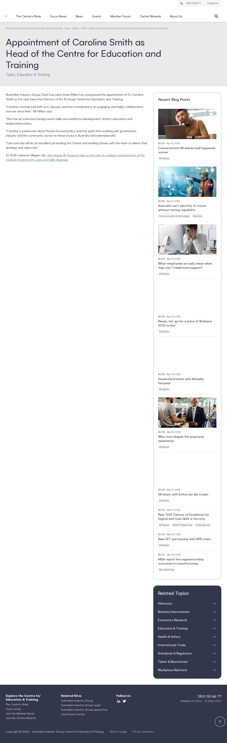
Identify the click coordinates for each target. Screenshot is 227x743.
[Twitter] (124, 701)
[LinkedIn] (118, 701)
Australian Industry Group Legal (81, 705)
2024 (83, 28)
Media (75, 28)
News (79, 16)
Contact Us (213, 3)
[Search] (216, 16)
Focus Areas (58, 16)
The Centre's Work (28, 16)
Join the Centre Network (21, 718)
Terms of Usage (118, 731)
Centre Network (150, 16)
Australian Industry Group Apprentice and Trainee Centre (84, 712)
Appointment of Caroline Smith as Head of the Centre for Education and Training (128, 28)
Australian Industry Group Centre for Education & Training (34, 28)
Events (96, 16)
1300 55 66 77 (190, 3)
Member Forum (120, 16)
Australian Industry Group (77, 700)
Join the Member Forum (20, 713)
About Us (176, 16)
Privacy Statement (143, 731)
